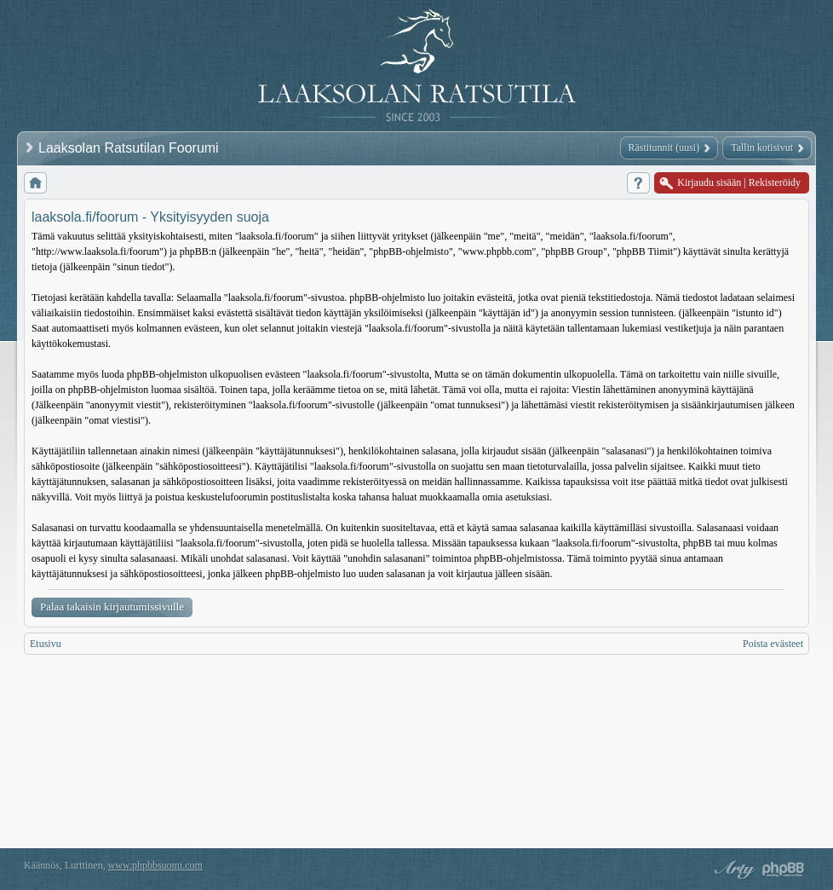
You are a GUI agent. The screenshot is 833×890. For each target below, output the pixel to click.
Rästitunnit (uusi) (664, 147)
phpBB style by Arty (732, 869)
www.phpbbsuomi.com (155, 865)
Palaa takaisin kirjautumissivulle (112, 606)
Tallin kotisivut (762, 147)
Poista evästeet (773, 644)
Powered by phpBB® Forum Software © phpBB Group (783, 869)
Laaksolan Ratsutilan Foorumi (130, 148)
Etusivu (45, 644)
